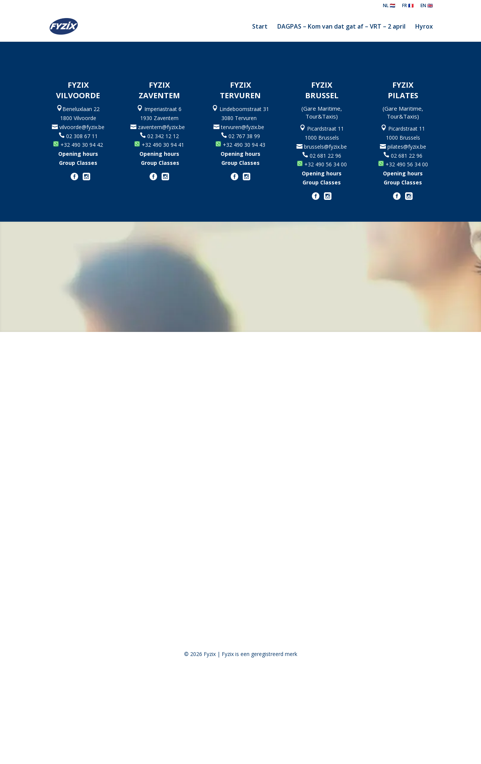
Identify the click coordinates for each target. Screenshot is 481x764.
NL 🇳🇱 (389, 6)
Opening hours (78, 153)
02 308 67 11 (78, 136)
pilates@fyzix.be (406, 146)
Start (260, 27)
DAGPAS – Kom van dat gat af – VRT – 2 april (341, 27)
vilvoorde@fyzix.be (81, 127)
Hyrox (424, 27)
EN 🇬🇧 (426, 6)
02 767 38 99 (244, 136)
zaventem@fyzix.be (163, 127)
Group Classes (78, 162)
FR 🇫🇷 (408, 6)
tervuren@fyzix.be (244, 127)
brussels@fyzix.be (325, 146)
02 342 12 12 (163, 136)
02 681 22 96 (325, 155)
